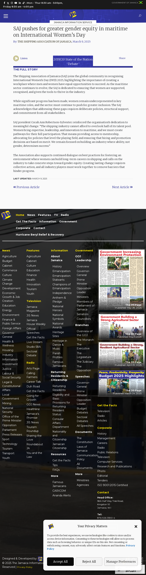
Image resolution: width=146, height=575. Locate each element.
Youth (6, 458)
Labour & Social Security (11, 375)
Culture (7, 275)
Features (44, 215)
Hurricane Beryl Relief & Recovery (40, 234)
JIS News (33, 315)
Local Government (10, 396)
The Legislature (84, 355)
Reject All (89, 561)
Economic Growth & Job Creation (11, 297)
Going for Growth (33, 397)
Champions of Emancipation (61, 286)
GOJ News (33, 404)
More (54, 476)
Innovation (34, 284)
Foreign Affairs (11, 328)
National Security (7, 410)
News (31, 215)
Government (68, 221)
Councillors (84, 319)
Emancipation (61, 271)
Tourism (7, 448)
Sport (5, 439)
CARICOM (59, 490)
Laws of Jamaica (82, 448)
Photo (101, 471)
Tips (55, 465)
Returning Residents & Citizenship (59, 376)
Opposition (9, 425)
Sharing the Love (34, 437)
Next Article (122, 187)
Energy (7, 310)
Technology (9, 444)
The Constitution (85, 440)
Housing (7, 350)
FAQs (56, 469)
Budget (7, 261)
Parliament (9, 430)
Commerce (9, 270)
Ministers (82, 297)
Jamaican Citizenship (59, 446)
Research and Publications (114, 466)
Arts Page (33, 368)
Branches (82, 325)
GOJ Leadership (83, 258)
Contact (39, 228)
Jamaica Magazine (33, 308)
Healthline (33, 409)
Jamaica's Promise (33, 415)
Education (8, 305)
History (57, 266)
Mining (6, 403)
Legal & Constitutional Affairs (11, 386)
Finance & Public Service (11, 321)
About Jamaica (56, 258)
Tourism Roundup (33, 429)
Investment (10, 364)
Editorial (102, 475)
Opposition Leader (84, 290)
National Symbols (58, 317)
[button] (136, 526)
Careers (102, 443)
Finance (32, 275)
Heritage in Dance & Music (59, 344)
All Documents (84, 466)
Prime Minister (82, 281)
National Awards (57, 325)
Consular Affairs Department (60, 423)
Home (20, 215)
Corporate (23, 228)
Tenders (102, 480)
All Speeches (85, 425)
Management (106, 438)
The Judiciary (85, 361)
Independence (61, 293)
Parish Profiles (57, 355)
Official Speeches (33, 330)
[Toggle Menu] (7, 16)
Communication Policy (86, 457)
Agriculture (9, 256)
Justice (6, 369)
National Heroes (57, 308)
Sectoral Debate (32, 353)
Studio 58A (34, 346)
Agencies (83, 485)
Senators (82, 314)
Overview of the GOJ (84, 333)
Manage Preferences (121, 561)
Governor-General (83, 273)
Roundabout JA (35, 446)
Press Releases (12, 434)
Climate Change (7, 281)
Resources (58, 454)
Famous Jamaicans (59, 364)
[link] (4, 3)
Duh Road (33, 386)
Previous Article (26, 187)
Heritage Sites (58, 334)
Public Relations (107, 452)
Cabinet (7, 265)
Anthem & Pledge (59, 299)
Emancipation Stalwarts (61, 277)
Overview (83, 266)
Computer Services (109, 461)
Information (47, 221)
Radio (65, 215)
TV (56, 215)
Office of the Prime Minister (11, 418)
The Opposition (84, 368)
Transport (8, 453)
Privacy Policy (24, 567)
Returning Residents (59, 388)
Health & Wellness (8, 343)
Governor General (8, 335)
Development (11, 288)
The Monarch (85, 340)
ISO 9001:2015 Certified (112, 485)
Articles (102, 420)
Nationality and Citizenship (59, 435)
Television (103, 411)
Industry (7, 354)
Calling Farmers (32, 375)
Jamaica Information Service (73, 22)
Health (31, 279)
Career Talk (34, 381)
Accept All (60, 561)
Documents (83, 432)
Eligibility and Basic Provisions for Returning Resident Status (61, 404)
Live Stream (34, 342)
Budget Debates (82, 410)
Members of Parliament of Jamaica (85, 305)
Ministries (83, 480)
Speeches (82, 376)
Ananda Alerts (61, 495)
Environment (10, 315)
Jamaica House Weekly (36, 322)
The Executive (83, 346)
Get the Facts (26, 221)
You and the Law (34, 455)
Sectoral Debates (82, 419)
